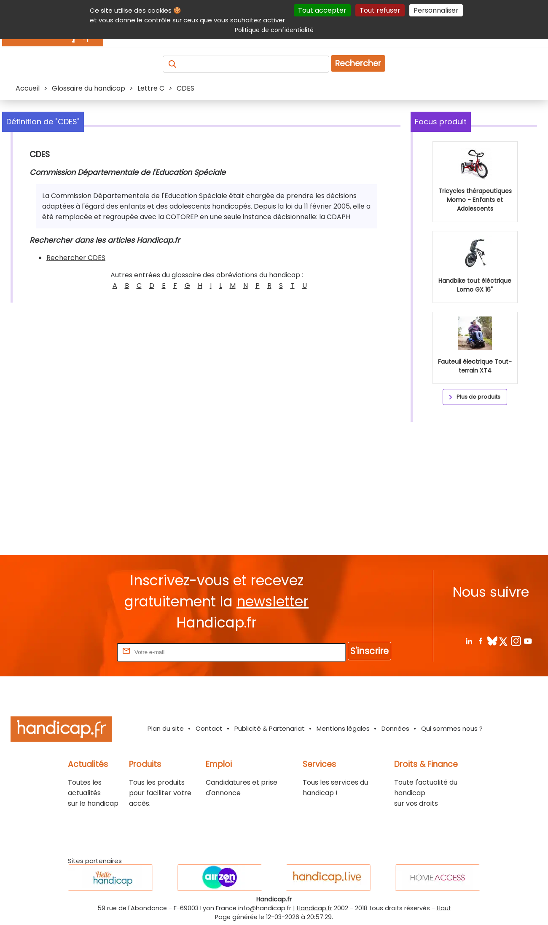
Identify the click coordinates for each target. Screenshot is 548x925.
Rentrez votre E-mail (81, 652)
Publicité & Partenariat (269, 728)
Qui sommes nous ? (452, 728)
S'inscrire (369, 651)
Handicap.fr (314, 908)
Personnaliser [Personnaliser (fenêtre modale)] (436, 10)
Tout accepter (322, 10)
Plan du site (166, 728)
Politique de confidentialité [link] (274, 30)
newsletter (272, 601)
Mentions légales (343, 728)
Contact (209, 728)
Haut (444, 908)
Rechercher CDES (75, 258)
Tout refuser (380, 10)
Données (395, 728)
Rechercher (358, 63)
